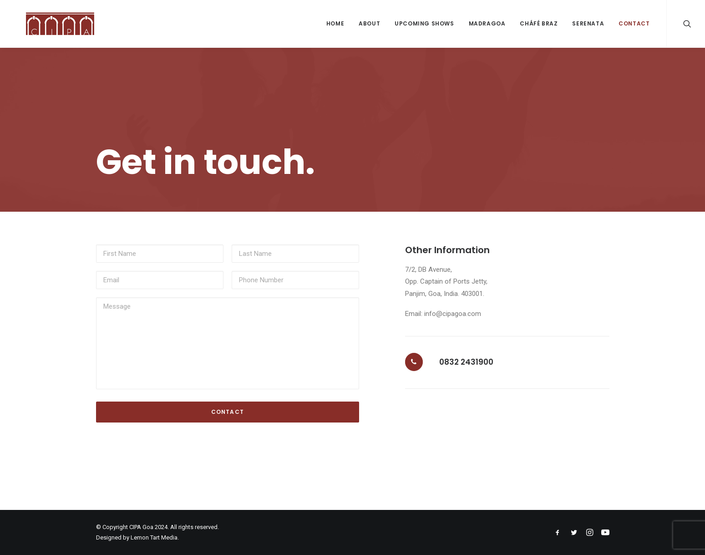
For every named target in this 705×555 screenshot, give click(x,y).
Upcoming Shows (424, 23)
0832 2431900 (466, 361)
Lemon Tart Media (154, 537)
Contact (634, 23)
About (369, 23)
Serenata (588, 23)
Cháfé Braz (539, 23)
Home (335, 23)
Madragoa (487, 23)
